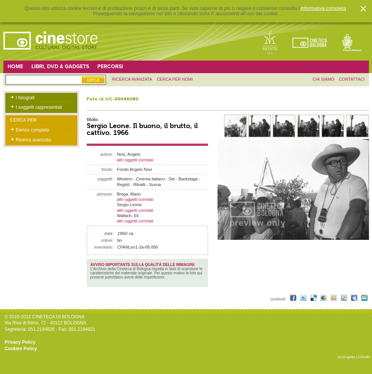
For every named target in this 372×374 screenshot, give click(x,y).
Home (15, 66)
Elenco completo (33, 130)
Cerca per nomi (175, 79)
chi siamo (323, 79)
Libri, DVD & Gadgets (60, 66)
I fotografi (25, 97)
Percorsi (110, 66)
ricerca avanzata (132, 79)
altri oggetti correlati (135, 160)
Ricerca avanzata (33, 139)
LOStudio (363, 357)
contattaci (352, 79)
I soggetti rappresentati (39, 107)
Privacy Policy (20, 342)
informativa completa (323, 8)
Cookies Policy (21, 348)
